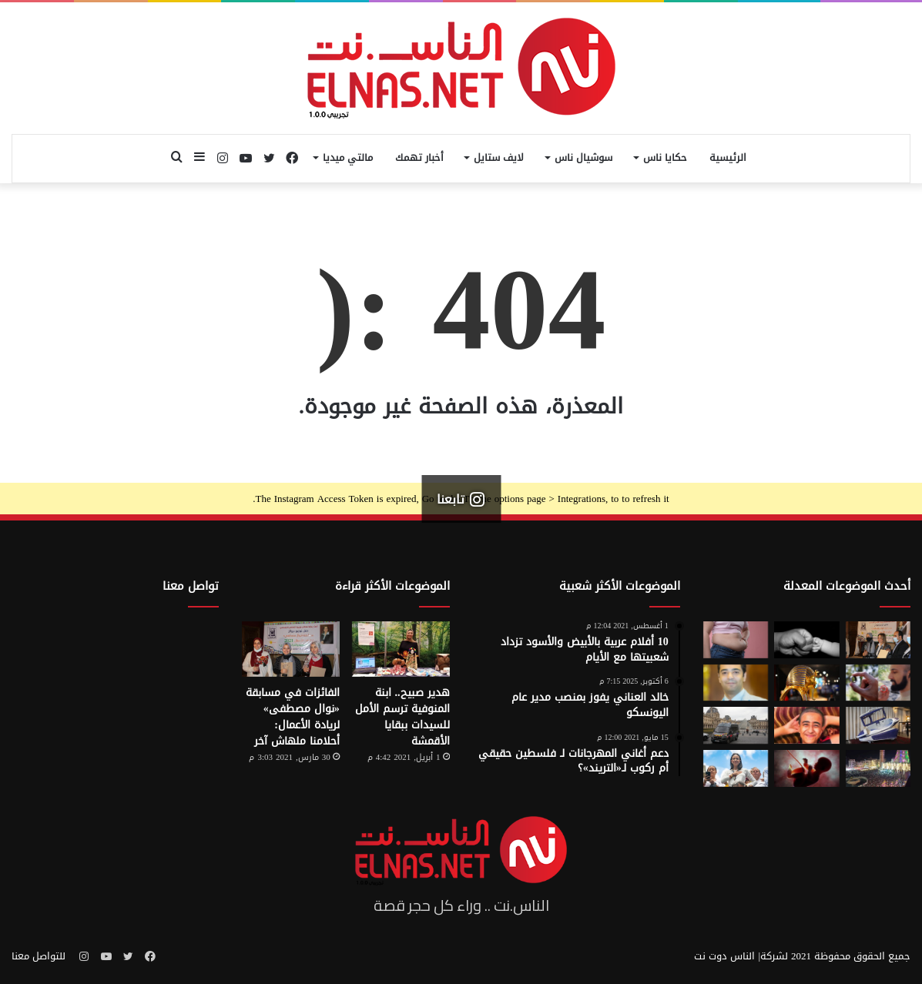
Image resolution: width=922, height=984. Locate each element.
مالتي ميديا (348, 157)
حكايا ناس (665, 157)
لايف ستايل (499, 157)
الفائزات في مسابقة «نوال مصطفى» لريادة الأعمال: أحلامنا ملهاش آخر (293, 716)
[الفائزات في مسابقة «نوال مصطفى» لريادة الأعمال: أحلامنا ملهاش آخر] (291, 648)
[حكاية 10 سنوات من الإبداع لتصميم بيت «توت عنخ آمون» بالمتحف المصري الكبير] (806, 682)
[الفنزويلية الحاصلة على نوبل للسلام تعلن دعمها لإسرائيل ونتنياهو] (735, 768)
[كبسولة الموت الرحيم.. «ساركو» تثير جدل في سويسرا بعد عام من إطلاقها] (878, 725)
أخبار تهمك (419, 157)
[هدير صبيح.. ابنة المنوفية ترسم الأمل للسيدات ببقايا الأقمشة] (401, 648)
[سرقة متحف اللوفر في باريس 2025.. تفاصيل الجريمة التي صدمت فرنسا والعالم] (735, 725)
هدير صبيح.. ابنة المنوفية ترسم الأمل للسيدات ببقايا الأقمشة (402, 716)
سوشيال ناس (583, 157)
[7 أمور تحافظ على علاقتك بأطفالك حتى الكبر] (806, 639)
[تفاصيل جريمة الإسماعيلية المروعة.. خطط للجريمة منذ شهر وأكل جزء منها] (806, 725)
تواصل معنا (191, 586)
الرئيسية (727, 157)
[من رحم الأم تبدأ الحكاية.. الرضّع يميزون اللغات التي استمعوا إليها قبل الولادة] (806, 768)
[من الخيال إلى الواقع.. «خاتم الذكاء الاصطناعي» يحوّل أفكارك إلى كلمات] (878, 682)
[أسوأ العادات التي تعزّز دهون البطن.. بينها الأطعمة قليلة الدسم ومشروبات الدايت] (735, 639)
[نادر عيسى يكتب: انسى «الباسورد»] (735, 682)
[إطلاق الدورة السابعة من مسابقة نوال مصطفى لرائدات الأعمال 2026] (878, 639)
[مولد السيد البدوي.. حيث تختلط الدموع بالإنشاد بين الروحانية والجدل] (878, 768)
